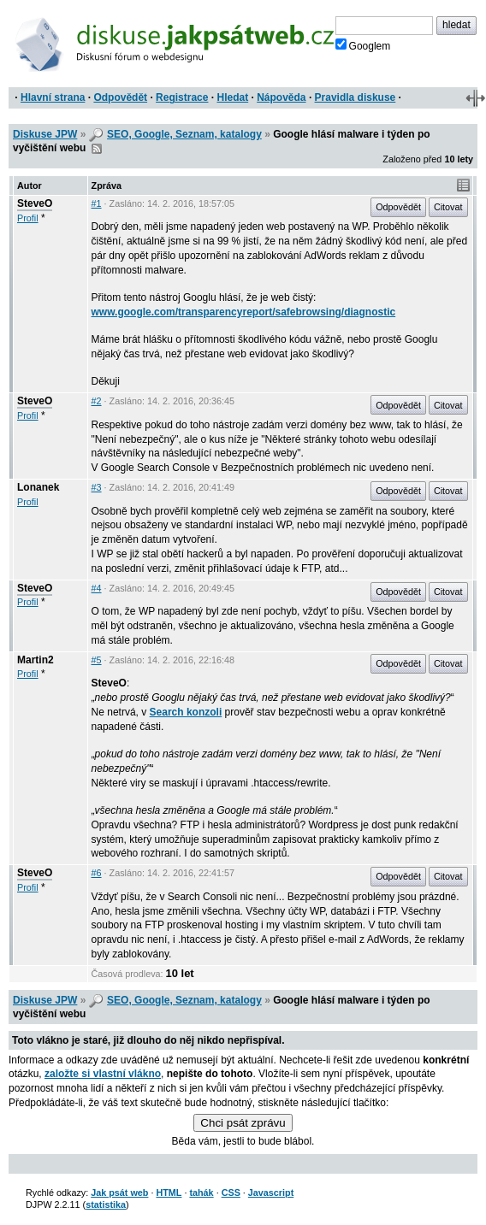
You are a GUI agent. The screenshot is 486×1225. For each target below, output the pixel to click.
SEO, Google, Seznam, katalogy (184, 134)
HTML (168, 1192)
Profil (28, 218)
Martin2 (35, 660)
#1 (97, 203)
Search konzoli (186, 712)
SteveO (34, 203)
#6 (97, 873)
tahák (201, 1192)
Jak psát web (119, 1192)
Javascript (270, 1192)
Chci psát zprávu (242, 1122)
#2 (97, 401)
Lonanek (38, 487)
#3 (97, 487)
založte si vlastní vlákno (102, 1074)
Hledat (232, 97)
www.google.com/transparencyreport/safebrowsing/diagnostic (244, 312)
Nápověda (281, 97)
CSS (231, 1192)
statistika (106, 1204)
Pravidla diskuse (355, 97)
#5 (97, 660)
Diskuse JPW (45, 134)
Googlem (363, 45)
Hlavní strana (53, 97)
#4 (97, 588)
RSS (97, 149)
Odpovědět (120, 97)
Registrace (182, 97)
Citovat (448, 207)
